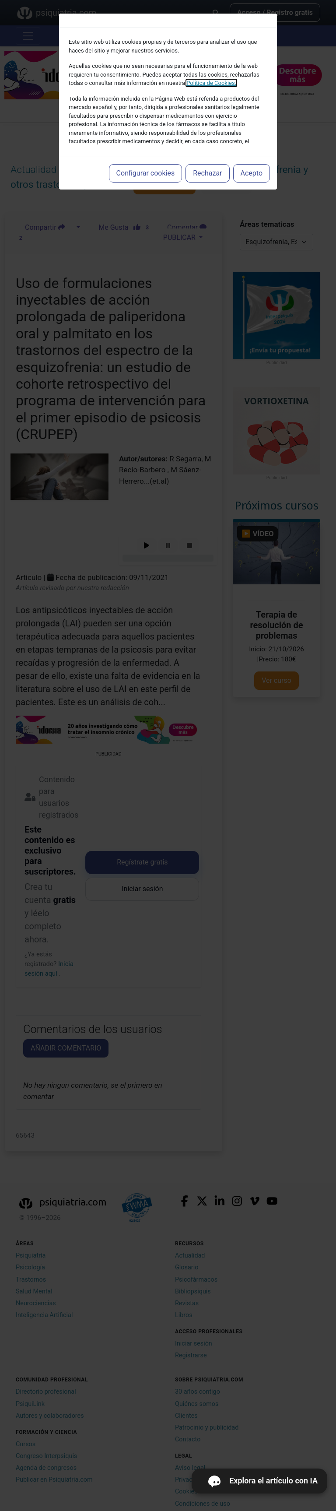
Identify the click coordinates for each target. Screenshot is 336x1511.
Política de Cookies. (211, 83)
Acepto (251, 173)
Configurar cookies (145, 173)
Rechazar (207, 173)
